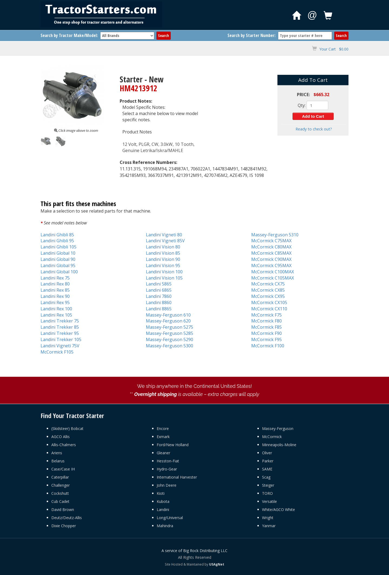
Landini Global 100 (59, 272)
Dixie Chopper (63, 525)
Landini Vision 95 (163, 265)
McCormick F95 (266, 339)
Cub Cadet (60, 501)
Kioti (161, 493)
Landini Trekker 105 (61, 339)
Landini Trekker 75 (60, 321)
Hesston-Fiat (168, 460)
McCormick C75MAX (271, 241)
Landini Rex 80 (55, 284)
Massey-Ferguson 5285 (169, 333)
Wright (267, 517)
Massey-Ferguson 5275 (169, 327)
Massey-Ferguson (277, 428)
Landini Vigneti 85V (165, 241)
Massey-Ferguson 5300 (169, 346)
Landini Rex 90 (55, 296)
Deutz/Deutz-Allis (66, 517)
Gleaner (163, 452)
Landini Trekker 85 (60, 327)
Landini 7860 (159, 296)
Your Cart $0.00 (333, 49)
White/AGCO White (278, 509)
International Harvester (177, 477)
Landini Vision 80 (163, 247)
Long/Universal (170, 517)
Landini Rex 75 (55, 278)
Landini (163, 509)
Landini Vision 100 (164, 272)
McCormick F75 (266, 315)
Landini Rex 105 (56, 315)
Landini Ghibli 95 (57, 241)
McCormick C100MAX (272, 272)
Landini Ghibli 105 (58, 247)
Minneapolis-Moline (279, 444)
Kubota (163, 501)
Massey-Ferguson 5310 (275, 235)
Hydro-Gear (167, 469)
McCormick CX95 (268, 296)
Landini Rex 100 (56, 309)
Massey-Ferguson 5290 (169, 339)
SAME (267, 469)
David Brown (62, 509)
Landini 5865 (159, 284)
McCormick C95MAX (271, 265)
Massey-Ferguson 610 (168, 315)
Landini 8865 (159, 309)
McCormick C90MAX (271, 259)
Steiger (268, 485)
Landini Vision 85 (163, 253)
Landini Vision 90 (163, 259)
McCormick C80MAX (271, 247)
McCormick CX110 (269, 309)
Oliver (267, 452)
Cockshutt (60, 493)
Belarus (58, 460)
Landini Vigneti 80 (164, 235)
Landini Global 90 (58, 259)
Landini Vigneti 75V (60, 346)
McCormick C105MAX (272, 278)
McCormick (272, 436)
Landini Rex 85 (55, 290)
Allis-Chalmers (63, 444)
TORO (267, 493)
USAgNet (216, 564)
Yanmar (269, 525)
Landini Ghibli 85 (57, 235)
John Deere (166, 485)
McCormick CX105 (269, 302)
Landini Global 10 (58, 253)
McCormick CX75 (268, 284)
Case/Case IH (63, 469)
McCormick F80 (266, 321)
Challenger (60, 485)
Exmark (163, 436)
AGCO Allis (60, 436)
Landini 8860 (159, 302)
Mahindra (165, 525)
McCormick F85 (266, 327)
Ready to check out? (314, 129)
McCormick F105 (57, 352)
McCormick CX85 (268, 290)
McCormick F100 (267, 346)
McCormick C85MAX (271, 253)
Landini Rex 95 (55, 302)
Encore (163, 428)
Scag (266, 477)
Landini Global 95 (58, 265)
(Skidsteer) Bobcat (67, 428)
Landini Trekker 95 (60, 333)
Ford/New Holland (173, 444)
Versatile (269, 501)
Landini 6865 (159, 290)
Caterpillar (60, 477)
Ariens (56, 452)
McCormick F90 (266, 333)
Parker (267, 460)
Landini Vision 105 (164, 278)
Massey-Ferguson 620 (168, 321)
